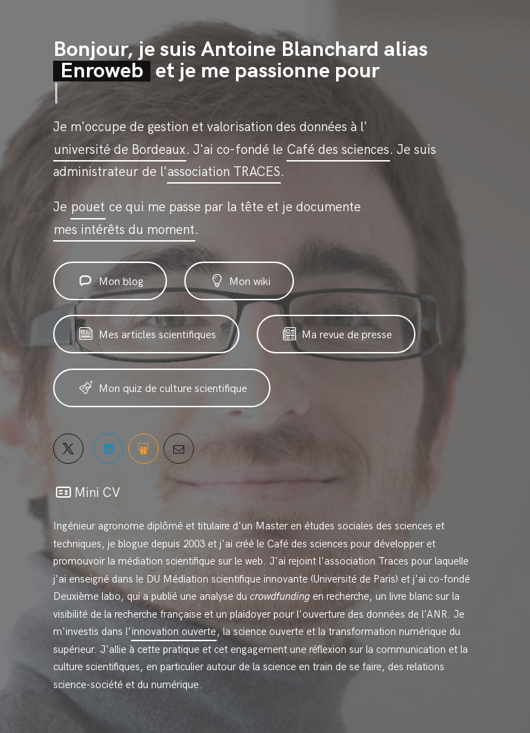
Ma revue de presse (336, 334)
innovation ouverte (174, 631)
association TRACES (224, 172)
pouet (88, 207)
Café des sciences (338, 150)
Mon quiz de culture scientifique (162, 388)
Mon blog (110, 281)
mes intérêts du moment (124, 230)
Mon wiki (239, 281)
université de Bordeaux (120, 150)
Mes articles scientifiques (146, 334)
